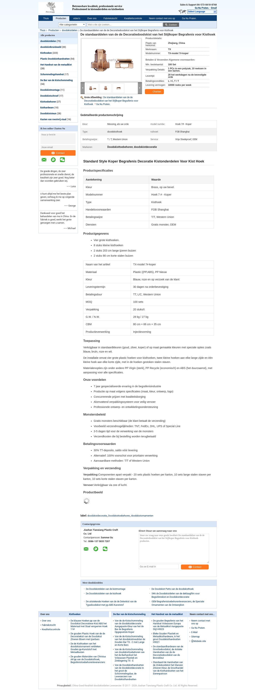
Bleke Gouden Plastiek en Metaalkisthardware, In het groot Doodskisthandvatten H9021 (167, 637)
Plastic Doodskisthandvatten (55, 59)
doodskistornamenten (142, 515)
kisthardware (47, 107)
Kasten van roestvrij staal (53, 119)
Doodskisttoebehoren (119, 515)
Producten (61, 18)
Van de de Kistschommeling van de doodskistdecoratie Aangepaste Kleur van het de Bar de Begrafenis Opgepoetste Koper (129, 626)
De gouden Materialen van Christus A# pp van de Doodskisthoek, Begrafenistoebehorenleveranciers (88, 659)
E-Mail (194, 632)
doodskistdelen (69, 30)
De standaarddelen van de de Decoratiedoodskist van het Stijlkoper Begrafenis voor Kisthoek (111, 101)
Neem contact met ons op (162, 18)
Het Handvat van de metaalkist (56, 64)
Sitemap (195, 636)
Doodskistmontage (50, 90)
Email (214, 8)
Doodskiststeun (48, 113)
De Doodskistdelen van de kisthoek (103, 593)
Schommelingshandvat (52, 74)
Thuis (46, 18)
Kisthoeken (46, 53)
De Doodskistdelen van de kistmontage (106, 589)
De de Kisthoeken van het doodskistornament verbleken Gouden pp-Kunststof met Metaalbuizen (86, 648)
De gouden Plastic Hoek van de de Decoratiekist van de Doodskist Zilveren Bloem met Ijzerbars (88, 636)
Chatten (154, 92)
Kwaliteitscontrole (133, 18)
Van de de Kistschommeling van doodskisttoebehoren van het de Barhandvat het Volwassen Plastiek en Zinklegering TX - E (129, 655)
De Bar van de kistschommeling (56, 80)
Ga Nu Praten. (202, 8)
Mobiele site (198, 641)
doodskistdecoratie (97, 515)
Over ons (92, 18)
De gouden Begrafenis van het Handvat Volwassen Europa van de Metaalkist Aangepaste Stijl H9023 (168, 625)
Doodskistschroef (49, 96)
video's (76, 18)
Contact (58, 152)
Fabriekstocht (110, 18)
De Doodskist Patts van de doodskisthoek (172, 589)
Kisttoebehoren (48, 101)
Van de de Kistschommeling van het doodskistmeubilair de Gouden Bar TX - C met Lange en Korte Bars (130, 640)
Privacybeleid (64, 685)
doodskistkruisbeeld (50, 47)
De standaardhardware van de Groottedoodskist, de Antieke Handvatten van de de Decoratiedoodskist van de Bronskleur (168, 652)
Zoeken (173, 24)
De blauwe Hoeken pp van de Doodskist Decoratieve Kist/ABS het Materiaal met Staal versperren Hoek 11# (89, 625)
